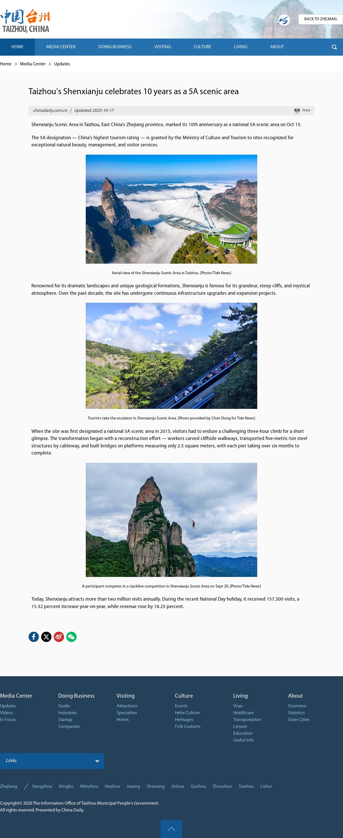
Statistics (296, 713)
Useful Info (243, 740)
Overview (297, 706)
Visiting (126, 696)
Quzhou (198, 786)
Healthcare (243, 713)
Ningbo (66, 786)
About (295, 696)
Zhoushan (222, 786)
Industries (67, 713)
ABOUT (277, 47)
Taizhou (246, 786)
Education (243, 733)
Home (5, 64)
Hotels (123, 720)
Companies (69, 726)
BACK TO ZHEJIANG (320, 19)
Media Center (32, 64)
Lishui (266, 786)
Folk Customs (187, 726)
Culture (184, 696)
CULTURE (202, 47)
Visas (238, 706)
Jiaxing (133, 786)
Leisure (240, 726)
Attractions (127, 706)
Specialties (127, 713)
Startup (65, 720)
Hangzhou (42, 786)
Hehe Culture (187, 713)
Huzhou (112, 786)
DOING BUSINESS (114, 47)
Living (240, 696)
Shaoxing (156, 786)
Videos (6, 713)
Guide (64, 706)
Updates (62, 64)
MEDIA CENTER (60, 47)
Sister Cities (299, 720)
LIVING (240, 47)
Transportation (247, 720)
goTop (171, 829)
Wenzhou (89, 786)
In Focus (8, 720)
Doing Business (76, 696)
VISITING (162, 47)
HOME (17, 47)
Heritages (184, 720)
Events (181, 706)
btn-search (334, 47)
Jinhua (177, 786)
